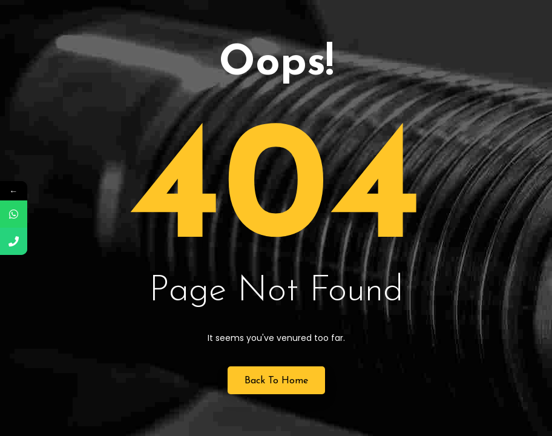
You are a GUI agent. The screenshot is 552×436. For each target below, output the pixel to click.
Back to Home (276, 381)
